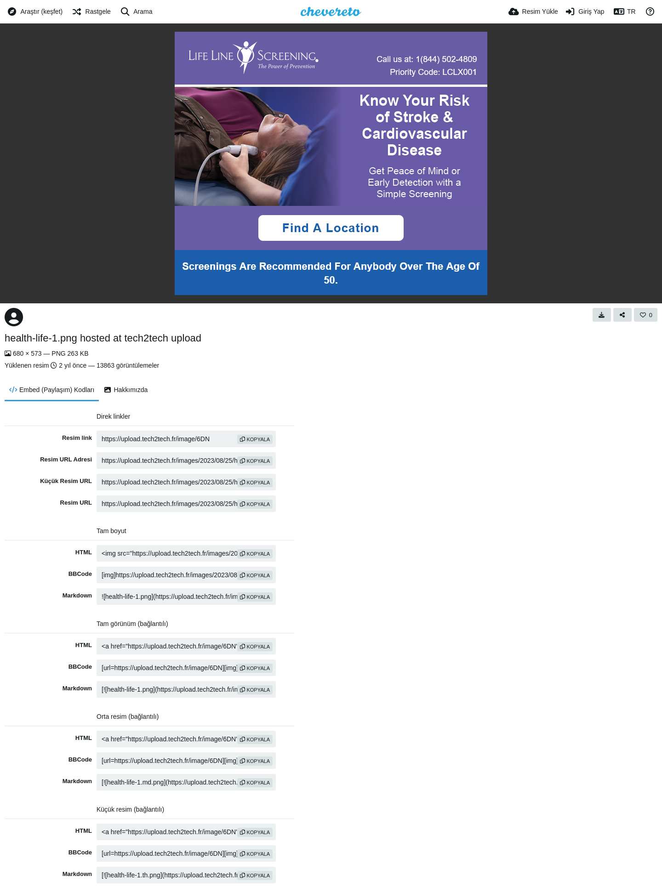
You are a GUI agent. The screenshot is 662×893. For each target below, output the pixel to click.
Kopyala (255, 439)
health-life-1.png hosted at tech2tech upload (103, 338)
